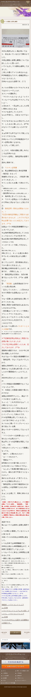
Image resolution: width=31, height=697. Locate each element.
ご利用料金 (5, 673)
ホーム (4, 670)
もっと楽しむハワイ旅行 (8, 682)
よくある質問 (6, 675)
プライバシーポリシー (21, 680)
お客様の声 (19, 675)
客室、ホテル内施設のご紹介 (23, 670)
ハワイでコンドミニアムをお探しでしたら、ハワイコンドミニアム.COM (15, 614)
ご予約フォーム (20, 678)
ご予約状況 (19, 673)
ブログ (4, 680)
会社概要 (5, 678)
